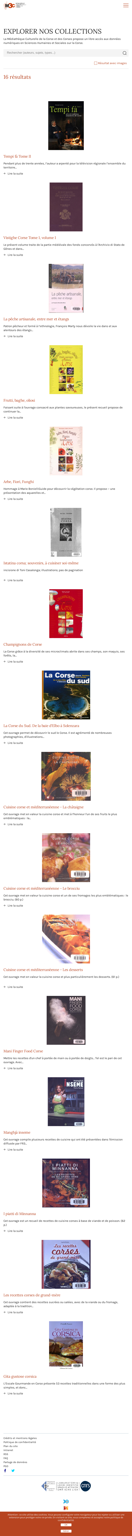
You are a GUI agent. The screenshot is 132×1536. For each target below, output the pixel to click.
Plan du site (10, 1446)
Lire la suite (15, 173)
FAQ (5, 1458)
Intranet (8, 1450)
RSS (5, 1454)
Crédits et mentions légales (20, 1438)
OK (66, 1524)
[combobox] (62, 52)
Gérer (66, 1531)
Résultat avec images (110, 63)
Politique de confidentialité (19, 1442)
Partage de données (15, 1462)
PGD (5, 1466)
